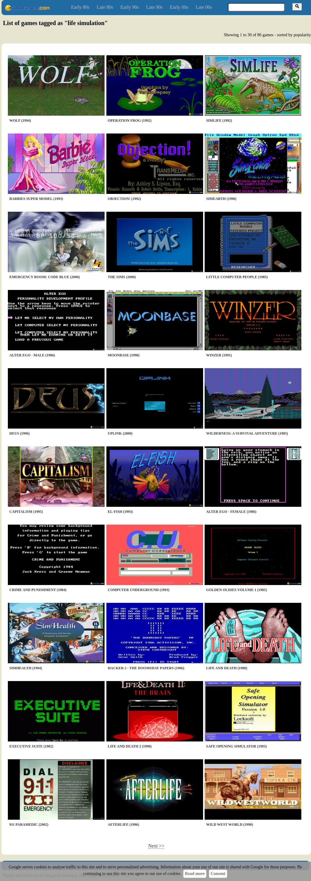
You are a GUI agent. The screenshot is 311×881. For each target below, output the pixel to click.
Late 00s (204, 7)
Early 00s (179, 7)
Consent (218, 873)
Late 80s (105, 7)
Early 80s (80, 7)
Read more (195, 873)
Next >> (156, 845)
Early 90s (130, 7)
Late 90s (154, 7)
